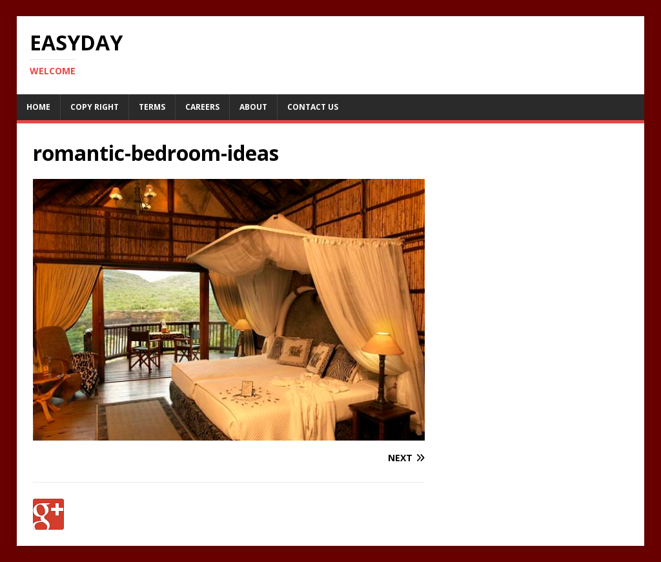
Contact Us (312, 106)
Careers (202, 106)
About (253, 106)
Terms (152, 106)
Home (38, 106)
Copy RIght (94, 106)
